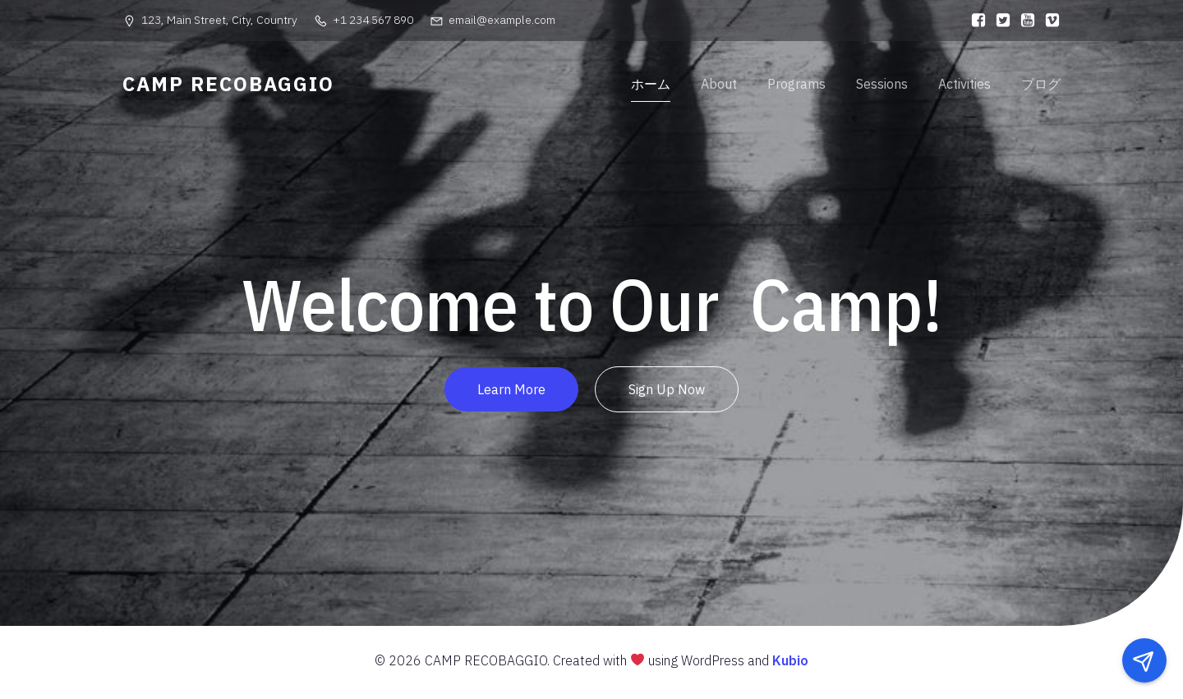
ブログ (1041, 86)
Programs (796, 86)
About (719, 86)
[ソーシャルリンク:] (974, 20)
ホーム (650, 86)
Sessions (882, 86)
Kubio (790, 664)
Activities (964, 86)
